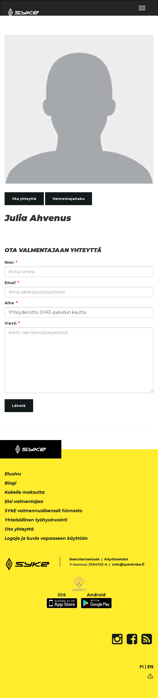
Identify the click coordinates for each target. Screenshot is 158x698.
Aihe (9, 303)
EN (150, 666)
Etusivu (13, 474)
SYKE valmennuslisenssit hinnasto (43, 510)
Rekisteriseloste (84, 559)
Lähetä (18, 406)
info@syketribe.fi (128, 564)
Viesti (11, 323)
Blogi (10, 483)
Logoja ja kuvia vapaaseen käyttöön (46, 538)
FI (142, 666)
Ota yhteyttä (24, 199)
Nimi (9, 262)
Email (10, 282)
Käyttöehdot (116, 559)
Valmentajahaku (68, 199)
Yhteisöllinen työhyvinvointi (36, 520)
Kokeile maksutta (25, 492)
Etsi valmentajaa (24, 501)
